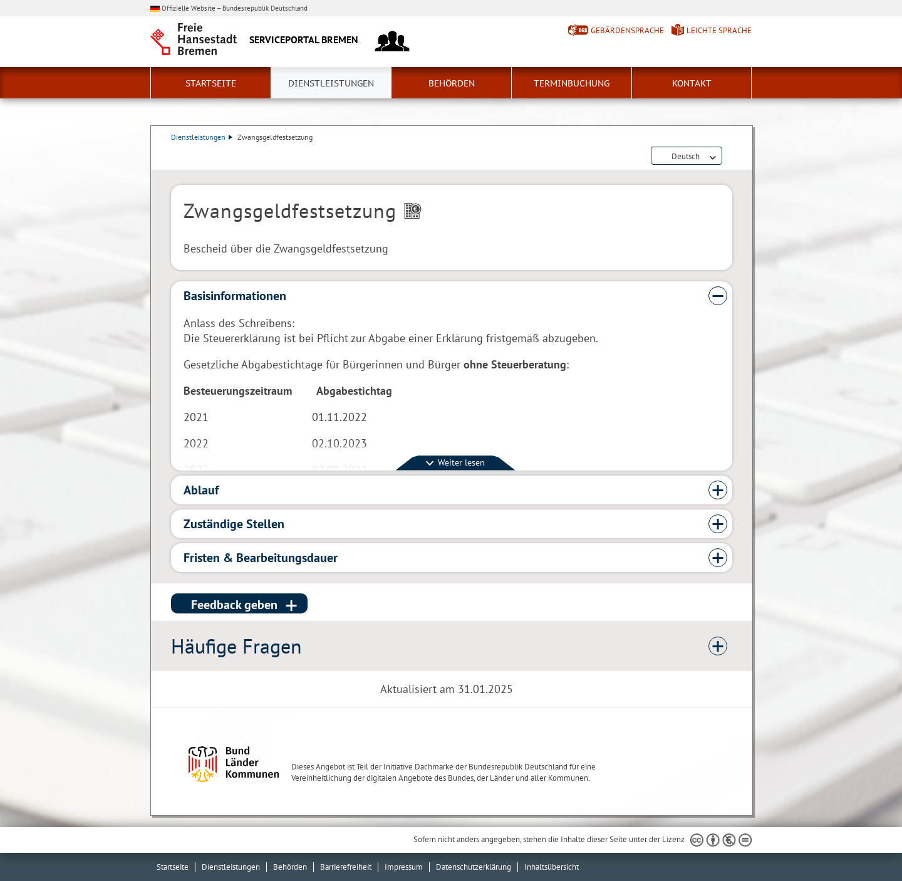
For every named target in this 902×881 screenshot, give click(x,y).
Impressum (404, 867)
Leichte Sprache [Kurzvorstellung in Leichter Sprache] (719, 30)
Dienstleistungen (331, 83)
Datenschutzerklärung (473, 867)
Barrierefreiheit (345, 867)
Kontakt (692, 83)
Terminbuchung (571, 83)
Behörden (451, 83)
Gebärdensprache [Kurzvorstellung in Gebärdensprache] (627, 30)
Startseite (210, 83)
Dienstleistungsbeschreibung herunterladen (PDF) (729, 157)
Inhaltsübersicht (551, 867)
